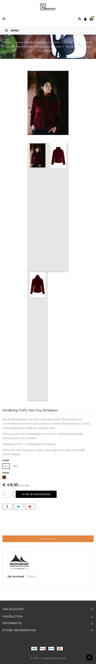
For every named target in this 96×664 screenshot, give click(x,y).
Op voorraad (16, 576)
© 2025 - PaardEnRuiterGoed (48, 658)
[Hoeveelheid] (6, 494)
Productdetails (48, 538)
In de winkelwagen (36, 494)
